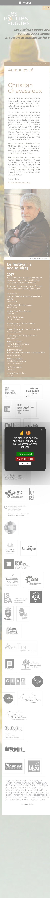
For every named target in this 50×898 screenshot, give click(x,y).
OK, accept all (25, 454)
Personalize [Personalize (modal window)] (25, 464)
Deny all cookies (25, 459)
